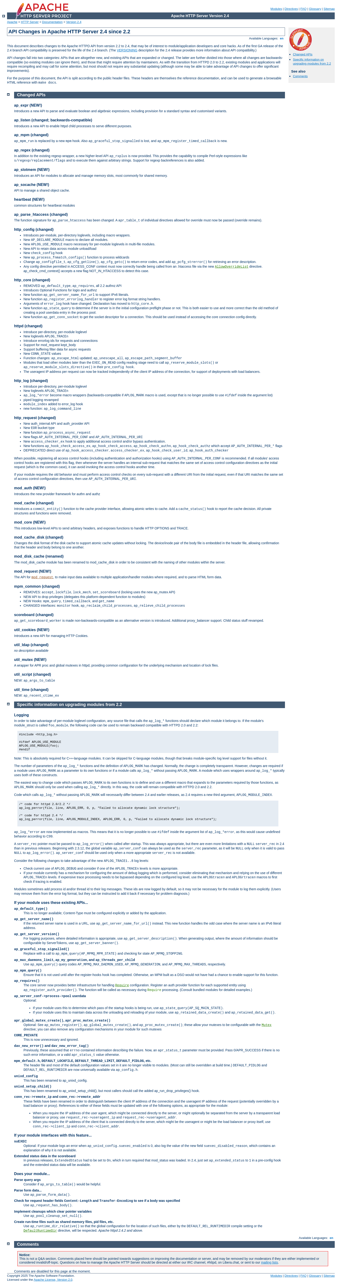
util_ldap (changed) (31, 645)
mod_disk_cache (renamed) (39, 556)
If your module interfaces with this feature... (53, 1135)
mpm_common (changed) (37, 586)
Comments (300, 76)
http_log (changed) (31, 381)
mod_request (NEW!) (32, 571)
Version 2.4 (73, 22)
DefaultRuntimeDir (40, 1231)
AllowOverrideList (232, 267)
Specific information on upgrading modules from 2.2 (312, 61)
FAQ (303, 9)
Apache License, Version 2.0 (53, 1279)
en (281, 38)
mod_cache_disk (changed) (38, 537)
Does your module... (32, 1174)
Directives (291, 9)
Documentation (52, 22)
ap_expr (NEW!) (28, 105)
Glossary (315, 9)
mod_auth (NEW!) (30, 488)
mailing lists (269, 1262)
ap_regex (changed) (32, 150)
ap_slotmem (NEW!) (32, 170)
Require (122, 985)
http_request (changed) (35, 418)
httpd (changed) (28, 326)
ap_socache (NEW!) (31, 185)
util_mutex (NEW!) (30, 660)
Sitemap (329, 9)
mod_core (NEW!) (30, 522)
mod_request (42, 577)
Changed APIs (302, 54)
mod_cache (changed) (34, 503)
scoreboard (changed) (34, 615)
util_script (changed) (32, 674)
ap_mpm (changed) (31, 135)
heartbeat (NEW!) (29, 199)
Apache (12, 22)
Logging (21, 715)
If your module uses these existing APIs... (51, 903)
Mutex (267, 1025)
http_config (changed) (34, 229)
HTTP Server (30, 22)
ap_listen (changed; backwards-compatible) (53, 120)
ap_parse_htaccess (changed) (41, 214)
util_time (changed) (31, 690)
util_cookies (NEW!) (31, 630)
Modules (276, 9)
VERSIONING (127, 50)
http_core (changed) (32, 280)
